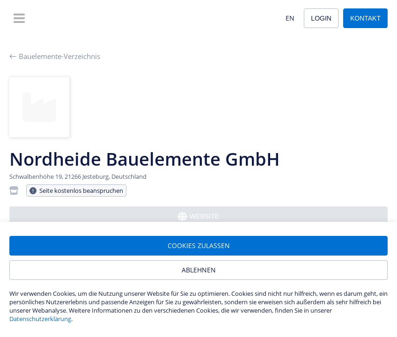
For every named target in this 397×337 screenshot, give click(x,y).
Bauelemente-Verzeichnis (54, 56)
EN (290, 18)
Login (321, 18)
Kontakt (365, 18)
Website (198, 216)
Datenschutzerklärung (40, 319)
